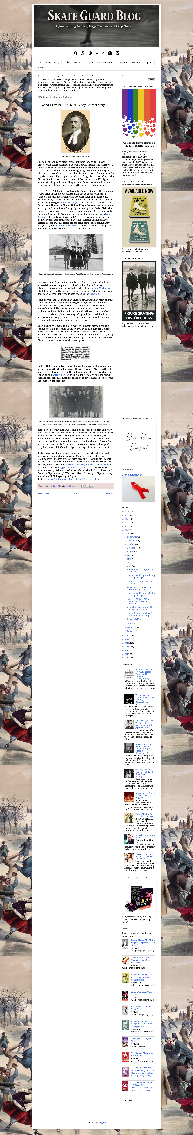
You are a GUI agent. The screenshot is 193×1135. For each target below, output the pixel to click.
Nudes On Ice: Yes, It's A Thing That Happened (145, 795)
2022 (127, 526)
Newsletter (78, 62)
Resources (136, 62)
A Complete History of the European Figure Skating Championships (142, 1024)
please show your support (75, 467)
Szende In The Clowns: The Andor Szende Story (139, 588)
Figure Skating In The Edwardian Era (144, 815)
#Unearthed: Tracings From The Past (140, 570)
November (132, 540)
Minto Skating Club (71, 202)
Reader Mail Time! (135, 619)
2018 (127, 639)
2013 (127, 658)
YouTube (104, 464)
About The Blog (52, 62)
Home (38, 62)
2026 (127, 511)
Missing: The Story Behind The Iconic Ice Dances (144, 856)
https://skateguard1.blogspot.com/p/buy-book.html (73, 479)
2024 (127, 519)
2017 (127, 643)
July (129, 555)
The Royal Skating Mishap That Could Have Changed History (144, 773)
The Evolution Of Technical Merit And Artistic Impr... (139, 614)
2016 (127, 646)
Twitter (80, 464)
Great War (94, 294)
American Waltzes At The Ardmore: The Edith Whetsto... (138, 601)
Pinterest (90, 464)
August (130, 551)
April (129, 566)
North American (60, 375)
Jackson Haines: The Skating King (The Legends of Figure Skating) (143, 942)
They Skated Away (132, 474)
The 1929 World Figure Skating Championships (141, 594)
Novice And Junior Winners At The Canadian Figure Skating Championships (143, 748)
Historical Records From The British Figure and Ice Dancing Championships (144, 674)
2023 (127, 523)
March (130, 623)
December (132, 537)
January (131, 631)
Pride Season (122, 62)
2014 (127, 654)
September (132, 548)
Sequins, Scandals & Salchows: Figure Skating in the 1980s (143, 960)
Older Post (108, 493)
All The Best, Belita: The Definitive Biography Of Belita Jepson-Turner (144, 724)
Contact (39, 67)
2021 (127, 530)
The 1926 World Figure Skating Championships (141, 576)
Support (148, 62)
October (131, 544)
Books (66, 62)
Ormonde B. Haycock (66, 225)
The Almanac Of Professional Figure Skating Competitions (144, 698)
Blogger (102, 1123)
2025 (127, 515)
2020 (127, 534)
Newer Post (43, 493)
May (129, 562)
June (129, 559)
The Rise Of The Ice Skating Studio (139, 582)
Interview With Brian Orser (145, 836)
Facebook (71, 464)
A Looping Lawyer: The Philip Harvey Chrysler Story (140, 608)
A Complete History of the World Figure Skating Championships (142, 977)
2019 (127, 635)
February (131, 627)
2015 (127, 650)
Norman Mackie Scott (101, 288)
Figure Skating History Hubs (100, 62)
